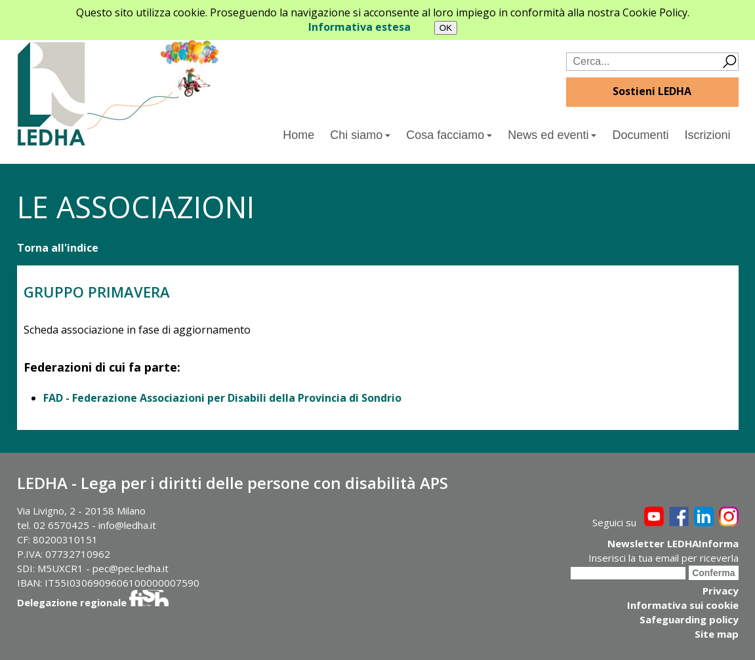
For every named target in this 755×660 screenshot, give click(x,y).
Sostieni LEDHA (652, 91)
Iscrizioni (707, 135)
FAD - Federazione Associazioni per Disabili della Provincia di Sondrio (222, 398)
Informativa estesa (359, 27)
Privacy (721, 590)
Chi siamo (360, 135)
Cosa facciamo (449, 135)
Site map (717, 633)
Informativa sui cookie (683, 604)
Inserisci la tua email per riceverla (663, 557)
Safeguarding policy (689, 619)
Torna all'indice (57, 248)
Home (298, 135)
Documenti (640, 135)
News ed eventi (552, 135)
